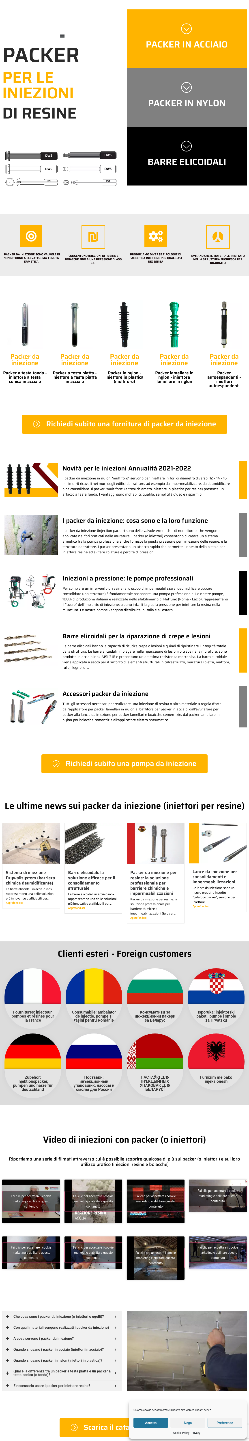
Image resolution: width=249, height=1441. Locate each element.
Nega (188, 1423)
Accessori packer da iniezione (105, 694)
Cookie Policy (181, 1433)
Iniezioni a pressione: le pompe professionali (127, 578)
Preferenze (225, 1423)
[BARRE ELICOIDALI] (186, 145)
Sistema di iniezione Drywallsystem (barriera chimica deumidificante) (30, 877)
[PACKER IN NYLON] (186, 87)
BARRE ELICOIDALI (187, 162)
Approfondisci (14, 902)
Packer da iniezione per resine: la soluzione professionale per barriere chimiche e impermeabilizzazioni (153, 882)
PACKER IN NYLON (187, 103)
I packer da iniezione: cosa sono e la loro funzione (135, 520)
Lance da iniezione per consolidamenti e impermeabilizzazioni (215, 876)
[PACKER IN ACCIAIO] (186, 28)
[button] (62, 36)
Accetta (151, 1423)
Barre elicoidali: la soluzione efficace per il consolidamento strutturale (91, 880)
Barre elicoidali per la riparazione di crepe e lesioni (136, 636)
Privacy (196, 1433)
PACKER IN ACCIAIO (187, 44)
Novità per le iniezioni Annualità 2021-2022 (126, 468)
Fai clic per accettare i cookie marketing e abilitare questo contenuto (31, 1201)
